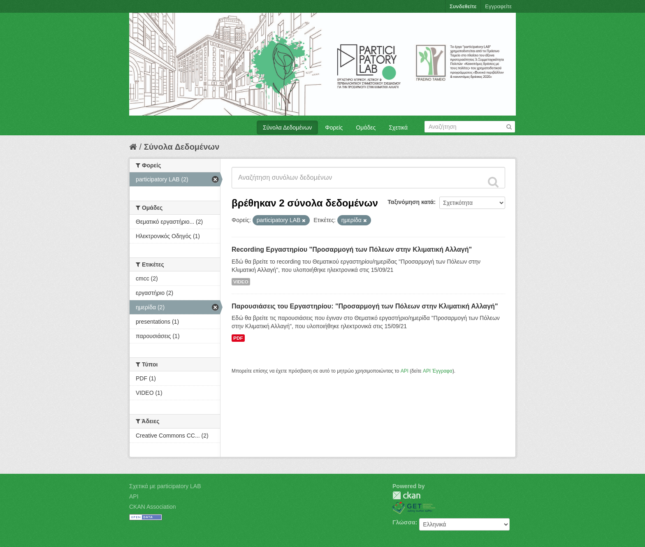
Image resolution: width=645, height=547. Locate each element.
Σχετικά (398, 127)
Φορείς (334, 127)
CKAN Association (152, 506)
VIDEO (240, 282)
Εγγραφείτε (498, 6)
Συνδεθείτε (463, 6)
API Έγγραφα (437, 371)
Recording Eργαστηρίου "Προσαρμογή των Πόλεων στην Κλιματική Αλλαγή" (352, 249)
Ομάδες (366, 127)
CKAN (406, 495)
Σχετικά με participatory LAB (165, 486)
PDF (238, 338)
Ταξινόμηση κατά (410, 202)
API (404, 371)
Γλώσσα (403, 522)
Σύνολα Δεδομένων (287, 127)
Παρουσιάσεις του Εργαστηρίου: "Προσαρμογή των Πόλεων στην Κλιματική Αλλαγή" (365, 306)
